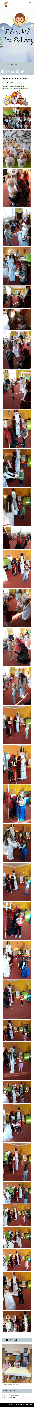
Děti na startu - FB (9, 1397)
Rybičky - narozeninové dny (10, 1385)
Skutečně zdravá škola (11, 1395)
